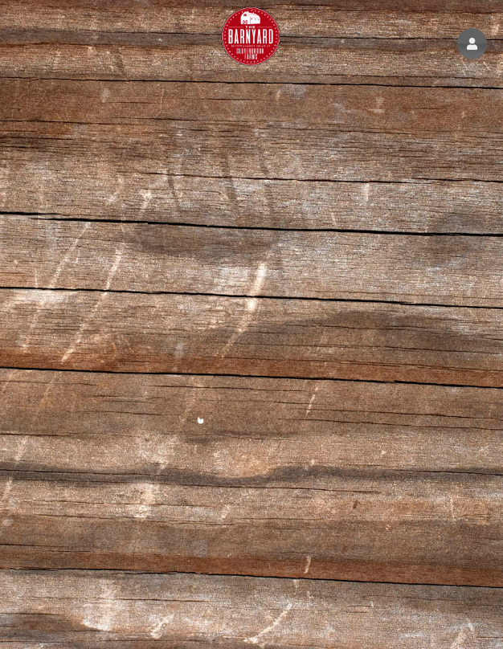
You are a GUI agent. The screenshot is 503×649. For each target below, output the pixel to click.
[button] (472, 43)
